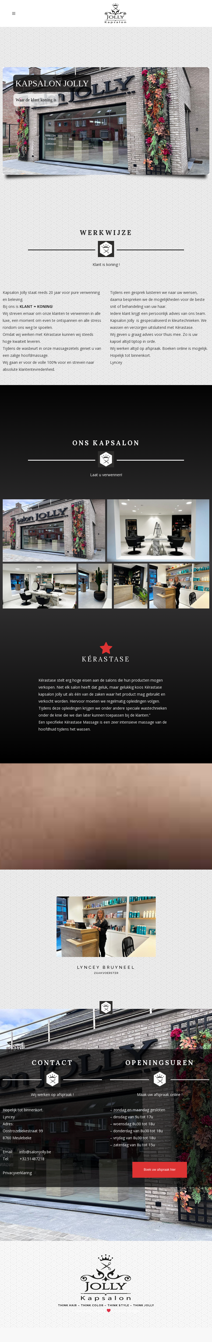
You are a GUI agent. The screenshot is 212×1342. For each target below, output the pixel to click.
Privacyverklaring (17, 1172)
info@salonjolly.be (35, 1151)
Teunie (99, 1310)
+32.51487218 (32, 1158)
